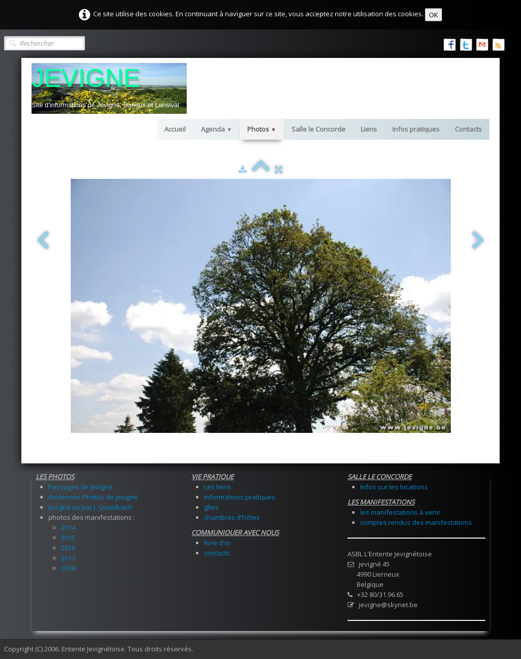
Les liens (217, 486)
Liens (369, 129)
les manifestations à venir (400, 512)
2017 (68, 557)
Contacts (468, 129)
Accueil (175, 129)
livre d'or (217, 542)
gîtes (211, 507)
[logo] (109, 88)
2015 (68, 537)
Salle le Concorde (318, 129)
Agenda (216, 129)
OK (433, 14)
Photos (261, 129)
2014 (68, 527)
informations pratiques (239, 496)
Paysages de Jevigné (80, 486)
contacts (217, 552)
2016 (68, 547)
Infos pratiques (416, 129)
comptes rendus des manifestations (416, 522)
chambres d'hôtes (232, 517)
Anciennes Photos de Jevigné (93, 496)
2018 (68, 568)
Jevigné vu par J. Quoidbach (90, 507)
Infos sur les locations (394, 486)
